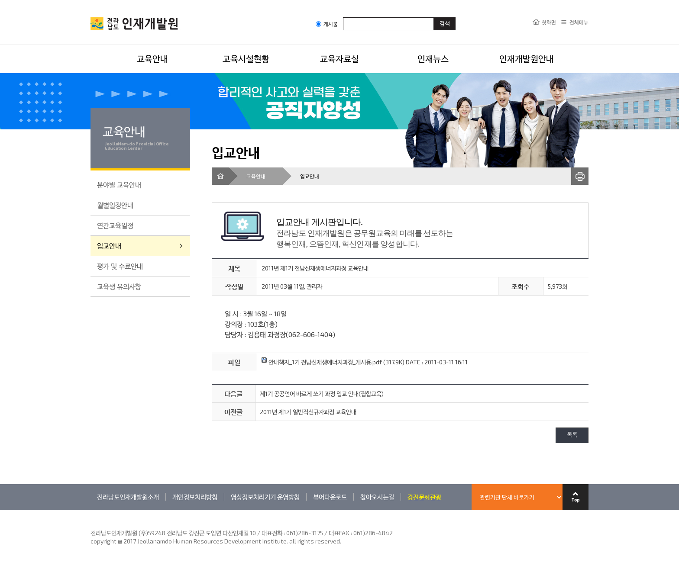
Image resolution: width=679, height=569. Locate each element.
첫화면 (549, 22)
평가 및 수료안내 (120, 266)
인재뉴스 (433, 58)
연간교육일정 (115, 225)
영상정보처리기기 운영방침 (265, 497)
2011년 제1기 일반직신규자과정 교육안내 (308, 411)
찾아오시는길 (377, 497)
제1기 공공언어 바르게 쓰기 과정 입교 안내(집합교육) (322, 393)
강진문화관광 (424, 497)
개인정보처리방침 (194, 497)
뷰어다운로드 (330, 497)
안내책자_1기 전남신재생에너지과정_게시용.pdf (322, 362)
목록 (572, 435)
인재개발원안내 (526, 58)
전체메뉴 (578, 22)
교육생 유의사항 (119, 286)
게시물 (327, 24)
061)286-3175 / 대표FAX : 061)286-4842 (339, 533)
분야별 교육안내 (119, 184)
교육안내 (152, 58)
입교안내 (109, 245)
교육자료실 (339, 58)
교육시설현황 (246, 58)
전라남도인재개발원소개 (128, 497)
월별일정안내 (115, 205)
